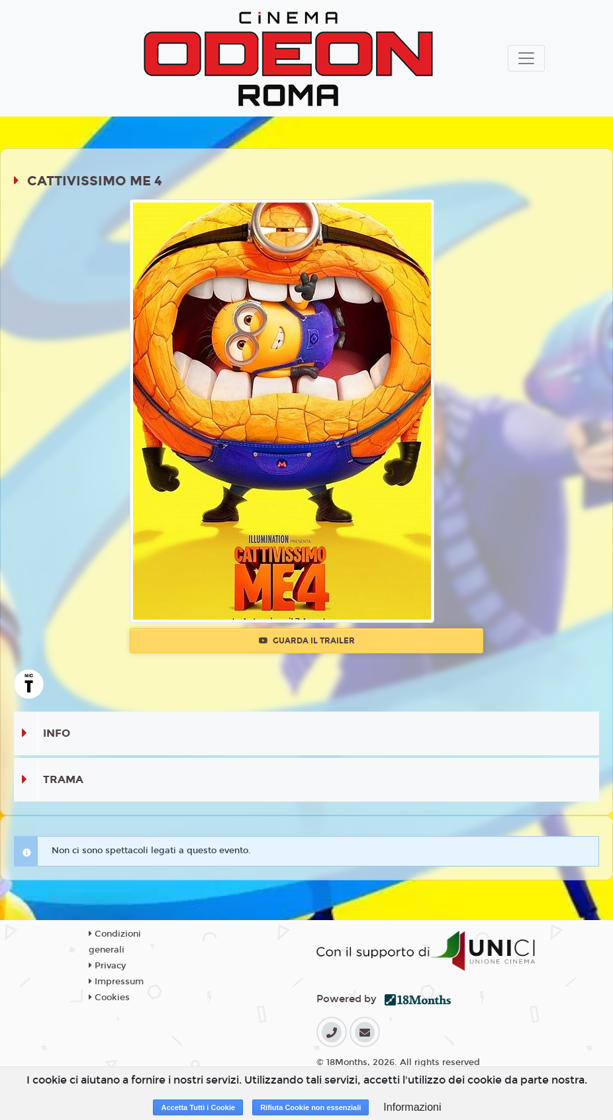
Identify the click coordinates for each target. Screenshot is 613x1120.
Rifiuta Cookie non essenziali (310, 1107)
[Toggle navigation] (526, 58)
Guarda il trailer (307, 640)
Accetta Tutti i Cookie (198, 1107)
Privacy (107, 965)
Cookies (109, 997)
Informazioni (412, 1107)
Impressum (116, 981)
